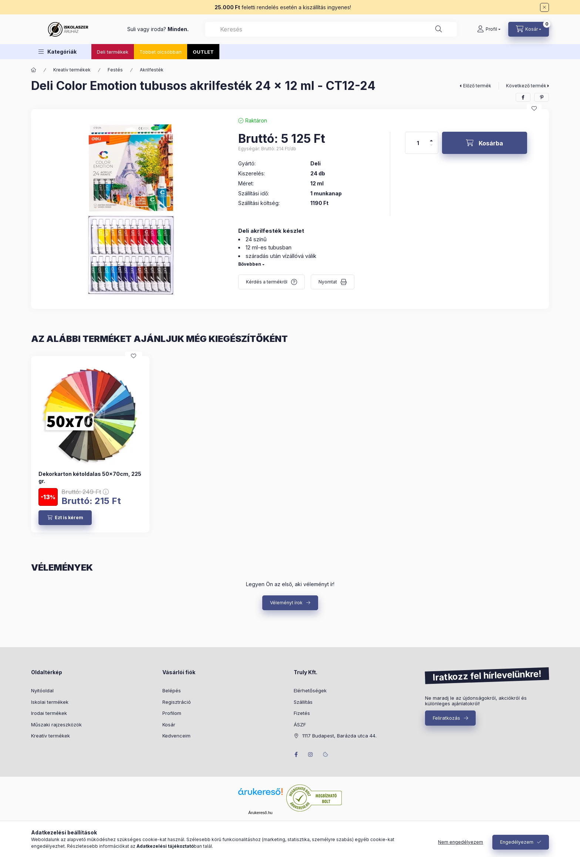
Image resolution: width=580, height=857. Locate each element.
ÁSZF (300, 724)
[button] (57, 51)
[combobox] (331, 29)
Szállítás (303, 702)
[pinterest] (541, 97)
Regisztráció (176, 702)
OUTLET (203, 52)
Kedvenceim (176, 736)
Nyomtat (327, 282)
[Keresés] (438, 29)
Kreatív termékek (72, 70)
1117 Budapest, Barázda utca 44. (339, 736)
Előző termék (477, 85)
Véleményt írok (286, 602)
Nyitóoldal (42, 690)
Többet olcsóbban (160, 52)
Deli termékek (112, 52)
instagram (310, 754)
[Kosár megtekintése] (528, 29)
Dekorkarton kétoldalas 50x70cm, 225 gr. (89, 477)
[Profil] (488, 29)
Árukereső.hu (260, 812)
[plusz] (431, 137)
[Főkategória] (33, 70)
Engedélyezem (516, 842)
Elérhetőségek (310, 690)
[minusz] (431, 148)
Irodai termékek (49, 713)
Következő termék (526, 85)
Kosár (168, 724)
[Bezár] (544, 7)
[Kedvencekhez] (534, 108)
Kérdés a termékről (266, 282)
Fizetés (302, 713)
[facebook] (523, 97)
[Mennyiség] (417, 143)
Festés (115, 70)
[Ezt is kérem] (65, 517)
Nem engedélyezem (460, 842)
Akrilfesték (151, 70)
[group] (290, 444)
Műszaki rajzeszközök (56, 724)
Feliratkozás (446, 718)
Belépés (171, 690)
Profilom (171, 713)
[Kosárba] (484, 143)
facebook (296, 754)
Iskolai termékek (49, 702)
